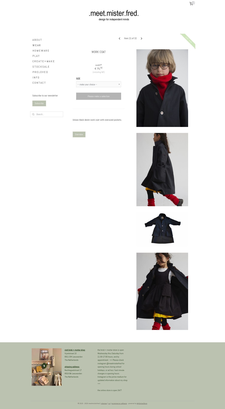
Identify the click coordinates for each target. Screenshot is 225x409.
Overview (79, 134)
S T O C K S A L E (41, 66)
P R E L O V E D (40, 72)
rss (109, 403)
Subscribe (39, 103)
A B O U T (37, 40)
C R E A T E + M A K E (43, 61)
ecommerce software (119, 403)
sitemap (104, 403)
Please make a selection (99, 96)
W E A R (36, 45)
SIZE (78, 78)
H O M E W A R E (41, 50)
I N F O (36, 77)
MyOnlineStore (142, 403)
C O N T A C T (39, 82)
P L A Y (36, 56)
